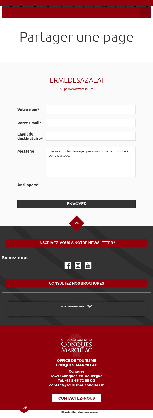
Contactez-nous (76, 398)
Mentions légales (87, 412)
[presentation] (76, 188)
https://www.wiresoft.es (76, 89)
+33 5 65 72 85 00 (80, 380)
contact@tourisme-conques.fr (76, 385)
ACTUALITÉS (76, 3)
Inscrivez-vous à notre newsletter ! (76, 242)
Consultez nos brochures (76, 283)
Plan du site (68, 412)
